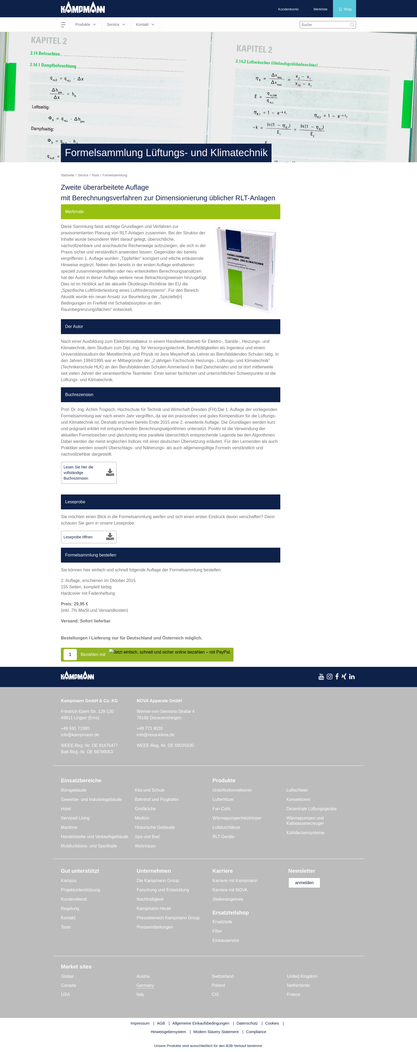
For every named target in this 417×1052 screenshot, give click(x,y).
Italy (140, 994)
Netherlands (298, 985)
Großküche (145, 808)
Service (83, 175)
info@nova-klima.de (155, 735)
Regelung (70, 908)
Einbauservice (225, 940)
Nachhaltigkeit (150, 899)
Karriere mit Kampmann (234, 880)
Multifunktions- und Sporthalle (89, 846)
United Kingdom (302, 976)
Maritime (69, 827)
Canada (68, 985)
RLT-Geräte (223, 836)
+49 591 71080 (75, 728)
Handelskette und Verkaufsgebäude (94, 836)
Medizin (142, 818)
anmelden (304, 882)
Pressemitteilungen (155, 927)
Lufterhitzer (223, 799)
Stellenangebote (227, 899)
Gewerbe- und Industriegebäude (91, 799)
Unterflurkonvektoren (232, 790)
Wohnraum (145, 846)
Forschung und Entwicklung (163, 890)
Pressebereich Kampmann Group (168, 918)
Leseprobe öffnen (78, 537)
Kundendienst (74, 899)
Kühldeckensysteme (305, 832)
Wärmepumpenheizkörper (236, 818)
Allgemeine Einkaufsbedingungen (200, 1023)
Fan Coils (221, 808)
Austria (143, 976)
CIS (215, 994)
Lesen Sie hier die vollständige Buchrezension (78, 472)
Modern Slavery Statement (216, 1032)
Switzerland (223, 976)
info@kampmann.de (80, 735)
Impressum (140, 1023)
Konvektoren (298, 799)
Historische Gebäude (154, 827)
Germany (145, 985)
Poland (218, 985)
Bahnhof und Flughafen (157, 799)
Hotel (66, 808)
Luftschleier (297, 790)
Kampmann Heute (154, 908)
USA (65, 994)
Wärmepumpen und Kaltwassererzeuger (305, 821)
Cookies (272, 1023)
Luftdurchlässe (226, 827)
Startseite (67, 175)
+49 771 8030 (150, 728)
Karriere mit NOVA (229, 890)
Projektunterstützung (80, 890)
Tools (95, 175)
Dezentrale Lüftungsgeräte (311, 808)
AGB (161, 1023)
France (293, 994)
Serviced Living (75, 818)
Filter (217, 931)
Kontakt (68, 918)
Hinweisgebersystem (168, 1032)
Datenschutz (247, 1023)
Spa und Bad (147, 836)
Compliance (256, 1032)
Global (67, 976)
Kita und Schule (150, 790)
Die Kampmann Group (158, 880)
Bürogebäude (73, 790)
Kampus (69, 880)
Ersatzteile (222, 922)
